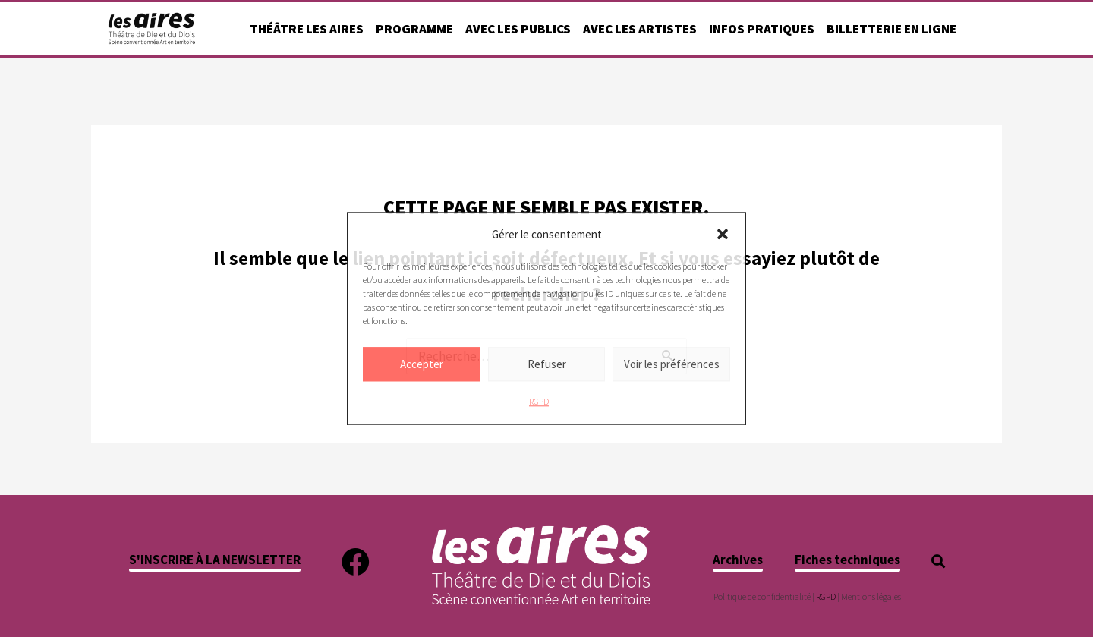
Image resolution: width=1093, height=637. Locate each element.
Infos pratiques (761, 28)
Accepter (421, 364)
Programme (414, 28)
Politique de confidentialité (762, 596)
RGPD (539, 402)
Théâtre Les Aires (307, 28)
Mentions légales (871, 596)
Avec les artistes (640, 28)
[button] (722, 234)
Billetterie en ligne (891, 28)
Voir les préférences (672, 364)
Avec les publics (518, 28)
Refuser (547, 364)
